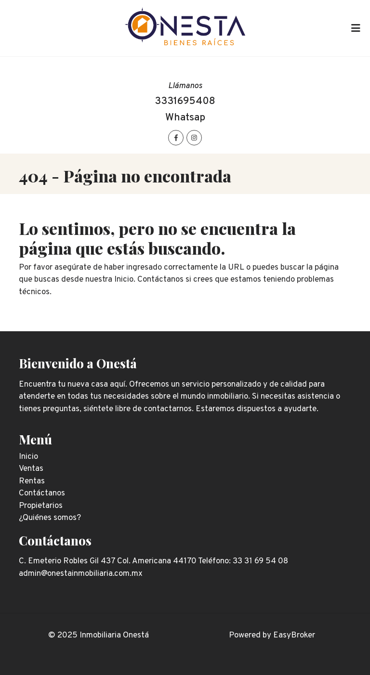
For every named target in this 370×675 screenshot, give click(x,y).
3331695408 (185, 101)
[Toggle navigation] (355, 28)
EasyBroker (294, 635)
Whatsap (185, 117)
